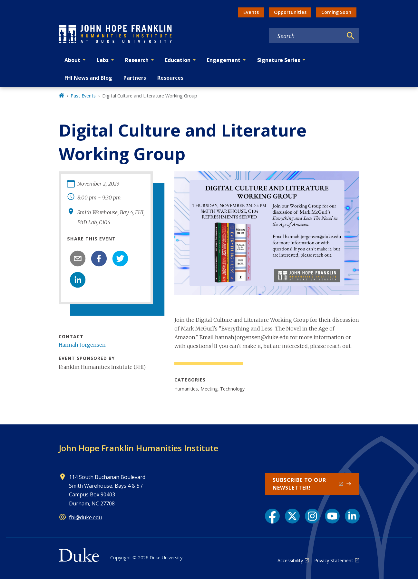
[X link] (292, 516)
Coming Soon (336, 12)
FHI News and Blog (88, 77)
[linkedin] (78, 280)
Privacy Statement (333, 560)
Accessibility (290, 560)
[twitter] (120, 258)
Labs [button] (103, 60)
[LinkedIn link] (352, 516)
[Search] (350, 36)
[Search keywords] (305, 36)
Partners (134, 77)
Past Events (83, 96)
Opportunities (290, 12)
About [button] (72, 60)
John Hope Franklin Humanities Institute (138, 448)
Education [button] (177, 60)
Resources (170, 77)
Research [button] (137, 60)
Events (251, 12)
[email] (78, 258)
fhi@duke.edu (85, 517)
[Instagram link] (312, 516)
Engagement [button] (223, 60)
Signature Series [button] (278, 60)
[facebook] (99, 258)
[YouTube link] (332, 516)
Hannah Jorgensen (82, 344)
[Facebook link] (272, 516)
